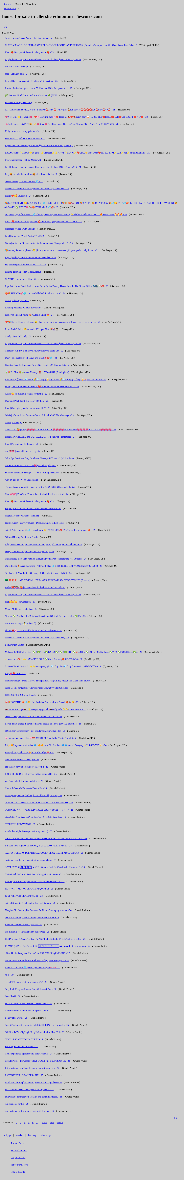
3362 (44, 1122)
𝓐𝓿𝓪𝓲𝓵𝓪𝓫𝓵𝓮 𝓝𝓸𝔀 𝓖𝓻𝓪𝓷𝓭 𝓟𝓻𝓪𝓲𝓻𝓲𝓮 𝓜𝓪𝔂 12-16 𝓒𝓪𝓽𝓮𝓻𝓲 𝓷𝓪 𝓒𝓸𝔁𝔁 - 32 (35, 817)
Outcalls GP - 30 (12, 996)
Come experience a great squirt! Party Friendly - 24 (28, 1053)
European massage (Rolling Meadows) (23, 160)
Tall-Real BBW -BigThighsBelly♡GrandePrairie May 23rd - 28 (34, 1032)
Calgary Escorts (18, 1157)
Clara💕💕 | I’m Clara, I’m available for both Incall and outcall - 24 (36, 494)
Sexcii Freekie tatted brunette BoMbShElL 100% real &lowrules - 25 (37, 1025)
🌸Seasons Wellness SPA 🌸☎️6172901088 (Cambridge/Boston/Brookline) (40, 738)
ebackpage (46, 1135)
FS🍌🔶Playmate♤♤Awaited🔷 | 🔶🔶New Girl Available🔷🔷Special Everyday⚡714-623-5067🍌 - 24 (56, 745)
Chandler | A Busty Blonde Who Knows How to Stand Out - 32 (34, 350)
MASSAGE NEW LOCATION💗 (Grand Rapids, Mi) (30, 465)
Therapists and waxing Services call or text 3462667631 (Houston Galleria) (40, 487)
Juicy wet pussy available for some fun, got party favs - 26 (32, 1068)
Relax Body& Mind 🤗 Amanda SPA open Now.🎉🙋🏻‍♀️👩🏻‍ (32, 329)
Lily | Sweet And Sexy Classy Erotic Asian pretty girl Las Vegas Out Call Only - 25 (43, 544)
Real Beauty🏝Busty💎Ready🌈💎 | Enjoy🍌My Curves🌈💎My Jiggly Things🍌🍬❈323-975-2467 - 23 (55, 379)
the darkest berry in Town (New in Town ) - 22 (26, 767)
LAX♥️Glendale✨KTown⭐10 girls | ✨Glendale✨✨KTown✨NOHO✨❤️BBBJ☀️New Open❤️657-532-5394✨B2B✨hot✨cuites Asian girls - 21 (77, 152)
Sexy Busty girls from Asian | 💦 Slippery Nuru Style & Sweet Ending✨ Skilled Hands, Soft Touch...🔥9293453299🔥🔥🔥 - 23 (66, 214)
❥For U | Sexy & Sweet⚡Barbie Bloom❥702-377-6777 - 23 (33, 716)
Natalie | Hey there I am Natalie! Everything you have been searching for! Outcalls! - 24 (45, 559)
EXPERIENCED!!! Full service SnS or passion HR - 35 (31, 774)
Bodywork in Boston (15, 645)
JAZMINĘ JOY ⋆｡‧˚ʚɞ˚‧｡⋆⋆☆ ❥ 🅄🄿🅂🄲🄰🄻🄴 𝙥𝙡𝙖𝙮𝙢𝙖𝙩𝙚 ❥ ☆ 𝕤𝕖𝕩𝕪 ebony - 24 (47, 946)
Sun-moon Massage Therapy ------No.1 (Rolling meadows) (32, 472)
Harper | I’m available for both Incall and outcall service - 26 (33, 508)
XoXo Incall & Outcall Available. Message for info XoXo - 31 (34, 874)
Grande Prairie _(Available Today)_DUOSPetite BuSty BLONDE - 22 (37, 1061)
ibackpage (32, 1135)
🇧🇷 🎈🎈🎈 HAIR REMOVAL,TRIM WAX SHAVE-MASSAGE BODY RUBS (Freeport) (48, 580)
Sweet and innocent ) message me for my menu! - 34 (29, 1089)
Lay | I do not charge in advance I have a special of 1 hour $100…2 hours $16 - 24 (43, 59)
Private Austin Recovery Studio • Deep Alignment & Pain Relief (35, 523)
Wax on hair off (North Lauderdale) (21, 480)
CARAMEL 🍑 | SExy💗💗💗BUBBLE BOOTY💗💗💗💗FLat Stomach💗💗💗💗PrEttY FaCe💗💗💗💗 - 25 (60, 429)
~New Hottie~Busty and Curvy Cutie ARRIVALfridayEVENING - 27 (37, 953)
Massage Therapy (13, 422)
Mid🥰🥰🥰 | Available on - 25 (20, 602)
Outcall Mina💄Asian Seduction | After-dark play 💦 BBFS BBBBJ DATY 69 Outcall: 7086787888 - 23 (53, 566)
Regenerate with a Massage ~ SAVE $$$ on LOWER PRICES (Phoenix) (39, 145)
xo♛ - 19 (9, 975)
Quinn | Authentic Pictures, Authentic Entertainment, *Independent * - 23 (39, 243)
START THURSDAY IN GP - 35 (20, 824)
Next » (60, 1122)
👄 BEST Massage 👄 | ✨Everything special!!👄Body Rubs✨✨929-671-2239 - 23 (45, 709)
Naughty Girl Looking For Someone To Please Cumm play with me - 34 (38, 910)
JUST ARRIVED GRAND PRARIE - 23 (24, 896)
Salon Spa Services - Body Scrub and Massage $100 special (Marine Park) (39, 458)
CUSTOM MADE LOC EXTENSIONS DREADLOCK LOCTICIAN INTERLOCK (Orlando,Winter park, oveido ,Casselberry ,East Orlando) (71, 45)
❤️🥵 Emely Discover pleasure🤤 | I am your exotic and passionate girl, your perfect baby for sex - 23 (52, 322)
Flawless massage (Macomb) (18, 102)
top (5, 27)
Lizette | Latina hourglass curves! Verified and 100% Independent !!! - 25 (38, 88)
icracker (19, 1135)
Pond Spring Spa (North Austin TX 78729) (25, 236)
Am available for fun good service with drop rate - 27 (29, 1111)
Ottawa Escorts (18, 1172)
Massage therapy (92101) (17, 300)
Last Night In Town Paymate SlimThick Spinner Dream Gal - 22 (35, 881)
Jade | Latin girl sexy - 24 (16, 74)
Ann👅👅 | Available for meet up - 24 (22, 451)
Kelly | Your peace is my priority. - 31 (22, 131)
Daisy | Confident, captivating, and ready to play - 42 (29, 551)
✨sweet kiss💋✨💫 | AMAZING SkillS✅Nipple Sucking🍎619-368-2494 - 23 (43, 659)
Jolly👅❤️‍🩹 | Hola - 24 (15, 673)
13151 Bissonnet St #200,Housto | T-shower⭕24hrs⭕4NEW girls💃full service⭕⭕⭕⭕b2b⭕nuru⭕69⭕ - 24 (60, 109)
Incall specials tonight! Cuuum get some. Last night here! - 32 (33, 1082)
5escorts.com (10, 8)
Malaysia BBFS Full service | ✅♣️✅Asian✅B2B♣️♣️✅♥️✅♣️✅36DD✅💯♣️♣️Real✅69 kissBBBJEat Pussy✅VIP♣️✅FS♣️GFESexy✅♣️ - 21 (73, 652)
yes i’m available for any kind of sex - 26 (24, 781)
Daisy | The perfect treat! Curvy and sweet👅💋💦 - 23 (31, 358)
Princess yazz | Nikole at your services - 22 (25, 138)
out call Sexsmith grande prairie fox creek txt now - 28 (30, 903)
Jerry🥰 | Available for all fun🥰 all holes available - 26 (31, 174)
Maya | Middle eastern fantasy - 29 (21, 609)
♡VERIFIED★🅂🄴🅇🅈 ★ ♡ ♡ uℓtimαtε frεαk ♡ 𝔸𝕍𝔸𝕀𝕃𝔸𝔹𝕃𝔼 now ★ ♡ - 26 (45, 867)
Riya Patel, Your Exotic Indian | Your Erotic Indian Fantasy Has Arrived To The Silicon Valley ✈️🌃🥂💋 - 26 (56, 286)
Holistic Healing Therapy (17, 66)
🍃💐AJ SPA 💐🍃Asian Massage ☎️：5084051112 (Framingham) (37, 372)
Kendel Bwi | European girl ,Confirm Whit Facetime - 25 (31, 81)
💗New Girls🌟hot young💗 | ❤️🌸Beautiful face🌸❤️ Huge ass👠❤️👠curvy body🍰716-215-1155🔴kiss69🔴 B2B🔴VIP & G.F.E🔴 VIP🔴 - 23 (76, 117)
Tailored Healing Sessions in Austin (22, 537)
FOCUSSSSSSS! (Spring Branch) (21, 695)
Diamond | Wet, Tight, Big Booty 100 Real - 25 (27, 401)
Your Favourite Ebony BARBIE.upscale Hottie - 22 (28, 1010)
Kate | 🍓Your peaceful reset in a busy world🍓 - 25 (29, 52)
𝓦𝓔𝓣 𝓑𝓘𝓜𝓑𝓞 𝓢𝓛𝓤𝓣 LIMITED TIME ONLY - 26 (28, 1003)
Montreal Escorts (19, 1150)
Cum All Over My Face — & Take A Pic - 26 (26, 788)
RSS (176, 1118)
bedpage (7, 1135)
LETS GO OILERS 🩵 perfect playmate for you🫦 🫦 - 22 (32, 967)
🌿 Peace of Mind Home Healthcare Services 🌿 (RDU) (31, 95)
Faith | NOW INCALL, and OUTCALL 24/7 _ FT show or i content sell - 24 (40, 437)
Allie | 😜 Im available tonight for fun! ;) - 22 (26, 394)
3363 (52, 1122)
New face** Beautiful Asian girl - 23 (22, 759)
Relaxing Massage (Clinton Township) (23, 307)
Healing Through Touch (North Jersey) (23, 272)
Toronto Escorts (18, 1143)
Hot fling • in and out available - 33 (21, 1046)
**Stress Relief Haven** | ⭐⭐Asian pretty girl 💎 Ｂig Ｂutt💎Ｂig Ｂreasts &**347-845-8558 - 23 (53, 666)
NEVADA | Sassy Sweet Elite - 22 (21, 279)
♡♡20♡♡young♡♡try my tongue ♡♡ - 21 (26, 982)
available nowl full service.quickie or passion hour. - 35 (30, 860)
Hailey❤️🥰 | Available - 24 (18, 196)
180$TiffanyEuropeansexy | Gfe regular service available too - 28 (35, 731)
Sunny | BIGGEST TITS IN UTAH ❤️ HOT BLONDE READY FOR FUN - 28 (42, 386)
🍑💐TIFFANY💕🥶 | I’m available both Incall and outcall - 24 (35, 293)
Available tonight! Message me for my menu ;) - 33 (28, 831)
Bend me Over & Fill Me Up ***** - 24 (23, 924)
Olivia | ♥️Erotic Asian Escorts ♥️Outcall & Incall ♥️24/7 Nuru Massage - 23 (39, 415)
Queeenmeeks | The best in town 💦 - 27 (24, 181)
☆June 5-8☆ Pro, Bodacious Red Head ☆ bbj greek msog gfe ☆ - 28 (37, 960)
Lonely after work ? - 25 (16, 1018)
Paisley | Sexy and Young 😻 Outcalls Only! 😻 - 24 (29, 315)
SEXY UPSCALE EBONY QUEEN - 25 (24, 1039)
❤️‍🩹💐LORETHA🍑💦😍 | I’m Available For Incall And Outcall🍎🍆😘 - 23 (41, 702)
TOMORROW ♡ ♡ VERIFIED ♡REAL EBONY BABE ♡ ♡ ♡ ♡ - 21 (39, 810)
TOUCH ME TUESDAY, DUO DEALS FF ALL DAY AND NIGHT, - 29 (39, 802)
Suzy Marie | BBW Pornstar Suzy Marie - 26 (25, 264)
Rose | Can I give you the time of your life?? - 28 (27, 408)
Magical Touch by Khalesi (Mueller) (22, 515)
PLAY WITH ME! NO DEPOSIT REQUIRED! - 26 (29, 888)
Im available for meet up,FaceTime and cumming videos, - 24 (33, 1096)
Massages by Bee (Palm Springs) (20, 229)
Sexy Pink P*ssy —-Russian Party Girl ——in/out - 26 (30, 989)
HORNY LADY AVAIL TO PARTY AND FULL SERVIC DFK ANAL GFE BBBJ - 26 (45, 939)
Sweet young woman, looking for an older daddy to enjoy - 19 (33, 795)
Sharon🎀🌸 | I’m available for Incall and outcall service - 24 (33, 630)
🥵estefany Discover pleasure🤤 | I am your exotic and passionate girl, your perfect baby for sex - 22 (52, 250)
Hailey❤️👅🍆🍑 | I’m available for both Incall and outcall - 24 (35, 587)
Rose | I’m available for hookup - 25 (21, 444)
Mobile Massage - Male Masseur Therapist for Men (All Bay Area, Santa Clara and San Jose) (48, 680)
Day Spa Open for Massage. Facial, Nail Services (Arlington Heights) (37, 365)
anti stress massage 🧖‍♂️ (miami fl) (21, 623)
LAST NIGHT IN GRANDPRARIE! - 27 (24, 1075)
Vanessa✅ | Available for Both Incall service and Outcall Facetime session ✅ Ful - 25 (45, 616)
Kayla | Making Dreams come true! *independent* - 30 (30, 257)
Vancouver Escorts (19, 1165)
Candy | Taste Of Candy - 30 (18, 336)
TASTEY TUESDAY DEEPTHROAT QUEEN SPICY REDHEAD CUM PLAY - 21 (44, 853)
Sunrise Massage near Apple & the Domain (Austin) (29, 38)
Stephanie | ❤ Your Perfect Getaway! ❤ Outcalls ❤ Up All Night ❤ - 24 (38, 573)
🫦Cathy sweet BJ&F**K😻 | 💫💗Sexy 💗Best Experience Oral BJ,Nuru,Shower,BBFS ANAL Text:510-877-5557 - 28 (61, 124)
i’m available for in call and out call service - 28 (27, 932)
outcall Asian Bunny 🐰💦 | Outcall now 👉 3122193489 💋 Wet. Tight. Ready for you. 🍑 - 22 (50, 530)
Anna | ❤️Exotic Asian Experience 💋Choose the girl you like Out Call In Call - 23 (43, 221)
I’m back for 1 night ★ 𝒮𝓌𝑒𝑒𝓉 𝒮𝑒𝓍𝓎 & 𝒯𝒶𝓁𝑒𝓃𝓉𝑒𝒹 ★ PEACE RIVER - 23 (38, 845)
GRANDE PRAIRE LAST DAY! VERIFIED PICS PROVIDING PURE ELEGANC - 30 (46, 838)
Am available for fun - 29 (16, 1104)
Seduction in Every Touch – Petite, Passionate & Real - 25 (32, 917)
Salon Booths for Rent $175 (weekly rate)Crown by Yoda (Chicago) (36, 688)
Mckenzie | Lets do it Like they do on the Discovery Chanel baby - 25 (37, 188)
